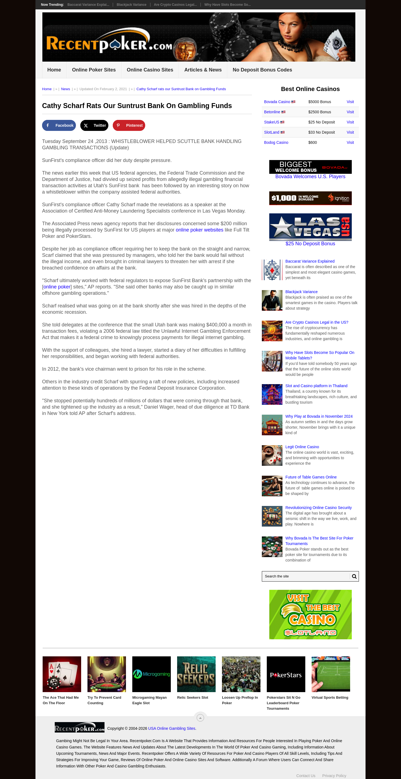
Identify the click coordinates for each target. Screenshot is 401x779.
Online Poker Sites (94, 70)
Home (54, 70)
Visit (350, 102)
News (65, 89)
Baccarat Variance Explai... (88, 5)
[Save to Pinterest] (129, 125)
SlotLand (271, 132)
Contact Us (305, 776)
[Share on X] (94, 125)
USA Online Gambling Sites (171, 728)
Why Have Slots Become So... (227, 5)
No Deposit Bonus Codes (262, 70)
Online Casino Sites (150, 70)
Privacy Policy (334, 776)
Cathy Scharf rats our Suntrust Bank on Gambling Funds (181, 89)
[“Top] (200, 718)
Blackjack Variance (131, 5)
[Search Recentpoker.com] (310, 576)
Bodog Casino (276, 142)
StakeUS (271, 122)
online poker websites (199, 230)
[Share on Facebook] (59, 125)
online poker (56, 287)
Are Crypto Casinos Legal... (175, 5)
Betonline (272, 112)
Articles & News (203, 70)
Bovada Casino (277, 102)
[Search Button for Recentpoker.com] (353, 576)
